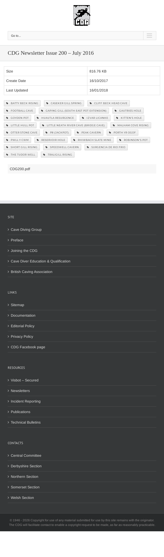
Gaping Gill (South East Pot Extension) (74, 110)
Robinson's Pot (133, 140)
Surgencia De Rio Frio (106, 147)
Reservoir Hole (51, 140)
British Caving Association (31, 272)
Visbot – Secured (25, 380)
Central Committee (26, 455)
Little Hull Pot (20, 125)
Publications (20, 412)
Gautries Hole (128, 110)
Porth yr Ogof (122, 132)
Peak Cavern (89, 132)
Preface (17, 240)
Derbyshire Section (26, 466)
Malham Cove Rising (131, 125)
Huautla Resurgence (55, 117)
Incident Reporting (26, 401)
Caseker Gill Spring (64, 103)
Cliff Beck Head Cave (108, 103)
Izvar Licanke (95, 117)
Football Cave (19, 110)
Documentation (23, 315)
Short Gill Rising (22, 147)
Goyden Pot (17, 117)
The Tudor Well (20, 154)
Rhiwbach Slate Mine (92, 140)
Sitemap (17, 305)
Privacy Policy (22, 336)
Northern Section (24, 476)
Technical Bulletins (26, 422)
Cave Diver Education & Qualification (40, 261)
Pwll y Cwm (17, 140)
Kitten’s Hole (129, 117)
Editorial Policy (22, 326)
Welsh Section (22, 498)
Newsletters (20, 391)
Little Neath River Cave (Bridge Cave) (73, 125)
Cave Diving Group (26, 229)
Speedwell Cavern (62, 147)
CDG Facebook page (28, 347)
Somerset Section (25, 487)
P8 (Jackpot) (57, 132)
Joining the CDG (24, 251)
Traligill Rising (57, 154)
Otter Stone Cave (22, 132)
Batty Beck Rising (22, 103)
